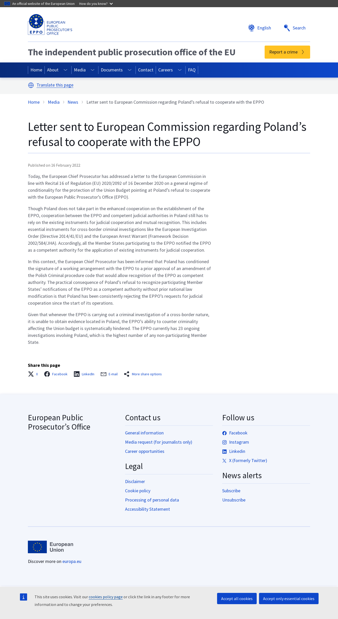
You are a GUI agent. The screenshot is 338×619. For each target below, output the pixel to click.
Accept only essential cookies (288, 598)
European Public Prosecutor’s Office (59, 422)
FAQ (192, 70)
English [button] (259, 28)
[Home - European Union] (50, 547)
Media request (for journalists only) (158, 442)
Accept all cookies (237, 598)
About (53, 70)
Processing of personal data (152, 500)
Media (80, 70)
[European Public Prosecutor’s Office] (50, 24)
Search (295, 28)
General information (144, 433)
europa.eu (71, 561)
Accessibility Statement (147, 509)
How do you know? (96, 3)
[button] (31, 85)
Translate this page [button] (55, 85)
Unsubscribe (233, 500)
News (72, 102)
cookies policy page (106, 596)
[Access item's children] (65, 70)
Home (36, 70)
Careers (165, 70)
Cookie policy (137, 491)
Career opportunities (144, 451)
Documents (112, 70)
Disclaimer (135, 481)
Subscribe (231, 491)
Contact (145, 70)
